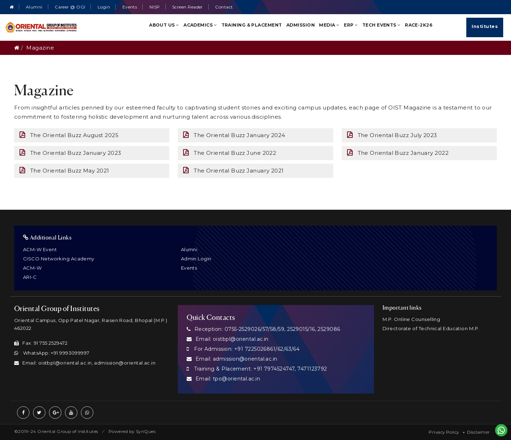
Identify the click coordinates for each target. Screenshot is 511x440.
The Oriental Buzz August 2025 (69, 135)
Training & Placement (251, 25)
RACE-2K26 (419, 25)
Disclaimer (478, 432)
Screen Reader (187, 7)
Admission (300, 25)
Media (329, 25)
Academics (200, 25)
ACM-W (32, 268)
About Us (164, 25)
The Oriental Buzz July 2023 (392, 135)
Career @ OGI (70, 7)
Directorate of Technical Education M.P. (431, 328)
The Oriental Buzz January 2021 (233, 170)
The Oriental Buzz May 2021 (64, 170)
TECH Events (381, 25)
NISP (154, 7)
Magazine (40, 47)
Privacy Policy (444, 432)
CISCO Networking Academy (58, 258)
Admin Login (196, 258)
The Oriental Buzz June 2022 (229, 153)
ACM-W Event (40, 249)
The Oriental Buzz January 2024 (234, 135)
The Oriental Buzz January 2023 (70, 153)
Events (129, 7)
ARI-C (30, 277)
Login (104, 7)
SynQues (145, 431)
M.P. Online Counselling (411, 319)
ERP (351, 25)
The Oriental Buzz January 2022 (398, 153)
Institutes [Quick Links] (485, 26)
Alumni (34, 7)
